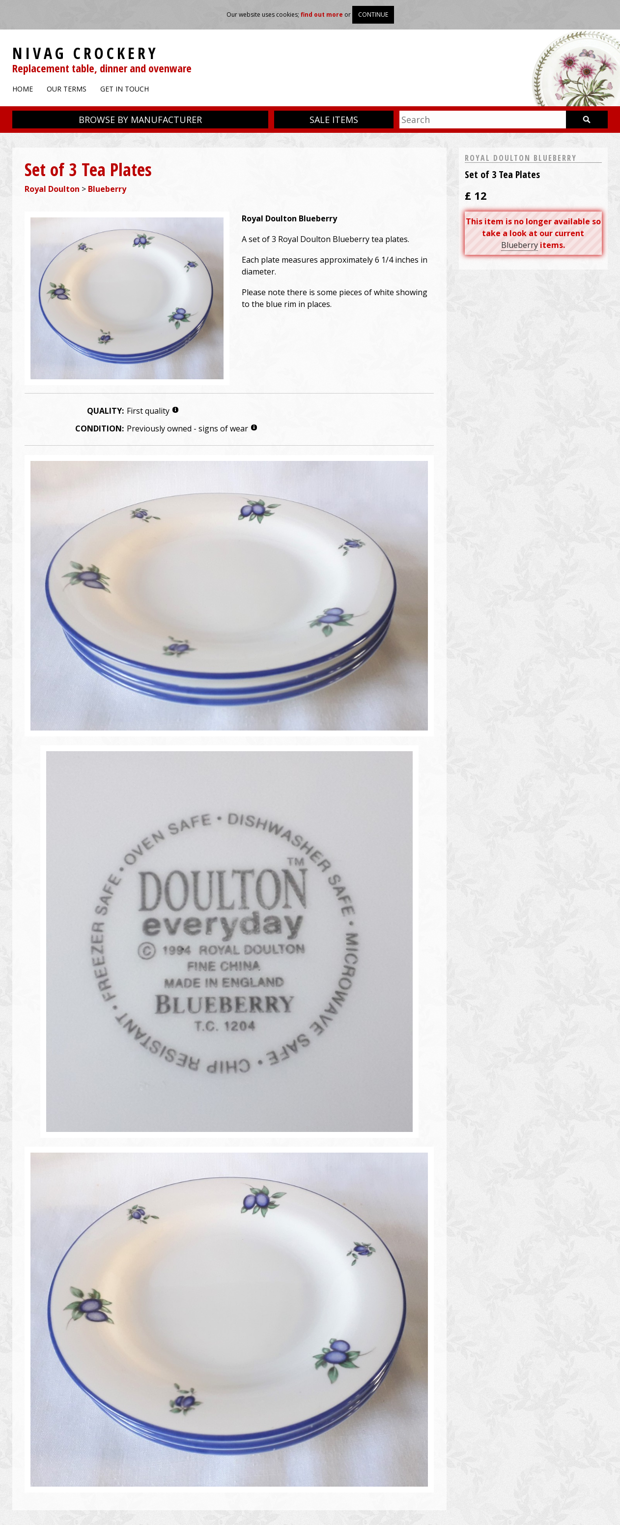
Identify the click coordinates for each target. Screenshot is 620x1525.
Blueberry (107, 188)
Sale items (334, 119)
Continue (373, 14)
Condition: (99, 428)
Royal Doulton (52, 188)
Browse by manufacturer (140, 119)
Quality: (105, 410)
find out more (322, 14)
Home (22, 88)
